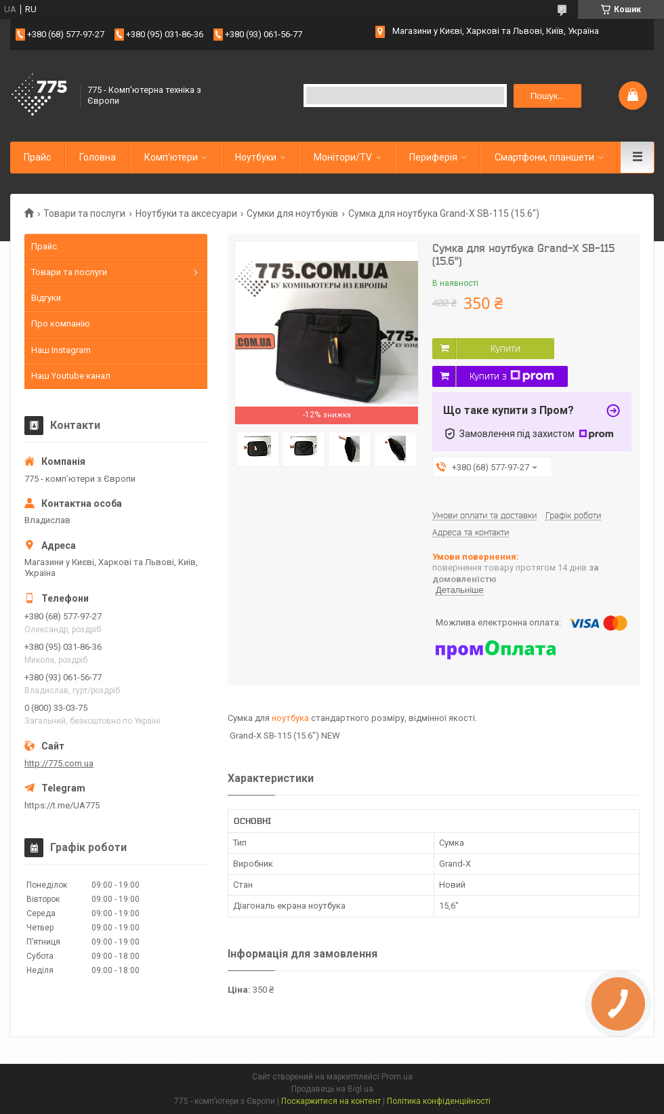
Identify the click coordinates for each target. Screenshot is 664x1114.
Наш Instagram (61, 350)
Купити (505, 348)
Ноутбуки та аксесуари (186, 213)
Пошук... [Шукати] (548, 96)
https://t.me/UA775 (62, 805)
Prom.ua (397, 1076)
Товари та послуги (84, 213)
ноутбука (290, 718)
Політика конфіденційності (439, 1101)
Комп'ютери (171, 157)
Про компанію (60, 323)
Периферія (433, 157)
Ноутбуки (255, 157)
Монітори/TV (343, 157)
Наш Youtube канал (70, 376)
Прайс (37, 157)
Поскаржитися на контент (331, 1101)
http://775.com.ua (59, 763)
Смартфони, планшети (544, 157)
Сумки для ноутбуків (292, 213)
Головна (97, 157)
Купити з (512, 376)
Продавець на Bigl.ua (332, 1089)
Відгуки (46, 298)
